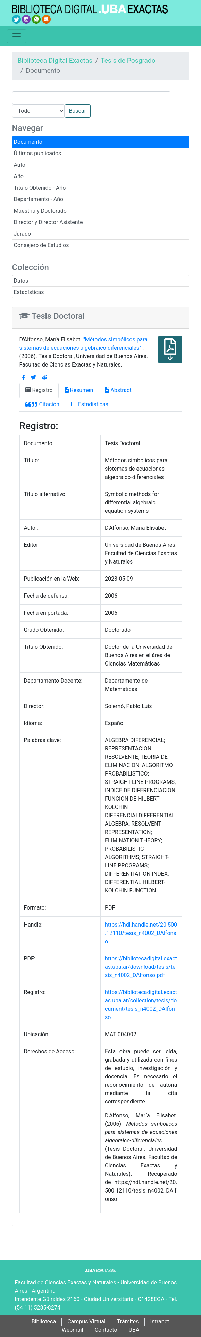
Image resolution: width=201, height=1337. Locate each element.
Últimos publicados (37, 153)
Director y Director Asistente (48, 222)
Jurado (22, 233)
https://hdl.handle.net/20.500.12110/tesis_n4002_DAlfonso (141, 933)
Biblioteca (44, 1321)
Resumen (79, 390)
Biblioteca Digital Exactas (55, 60)
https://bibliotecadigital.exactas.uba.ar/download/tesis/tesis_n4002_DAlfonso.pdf (141, 966)
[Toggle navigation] (16, 36)
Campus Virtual (86, 1321)
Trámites (128, 1321)
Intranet (159, 1321)
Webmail (72, 1330)
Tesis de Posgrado (128, 60)
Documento (28, 142)
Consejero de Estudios (41, 245)
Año (19, 176)
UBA (134, 1330)
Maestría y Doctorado (40, 210)
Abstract (118, 390)
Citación (42, 404)
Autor (20, 165)
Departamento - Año (39, 199)
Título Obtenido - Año (40, 187)
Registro (39, 390)
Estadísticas (29, 292)
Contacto (106, 1330)
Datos (21, 280)
